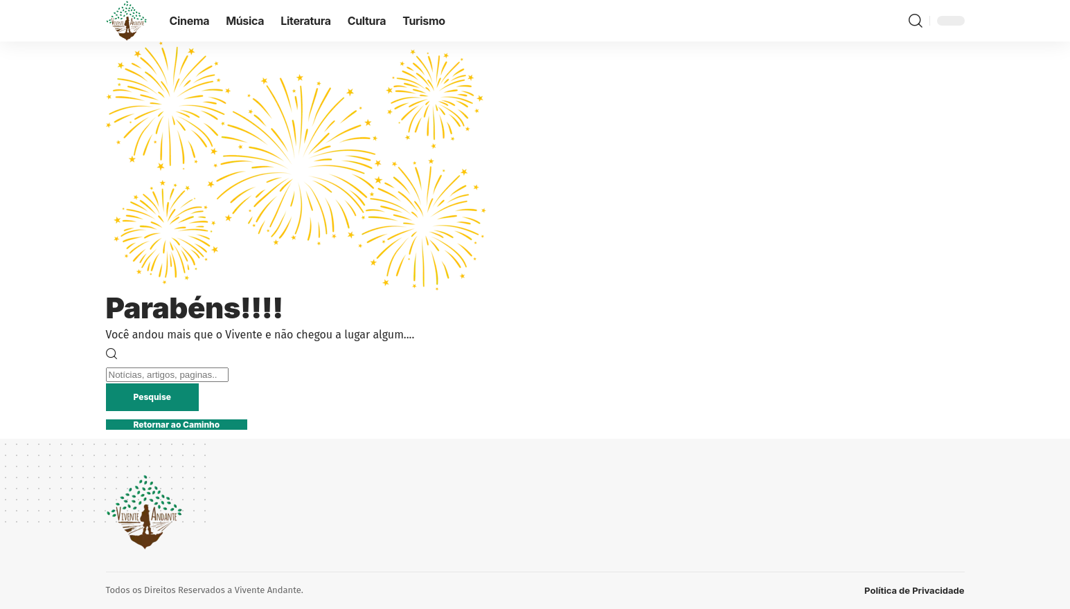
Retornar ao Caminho (177, 424)
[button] (915, 21)
